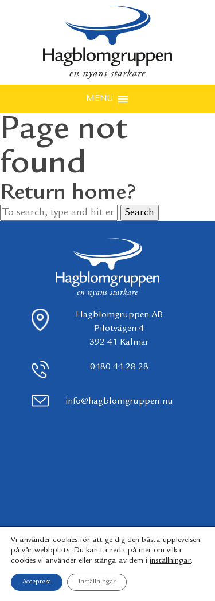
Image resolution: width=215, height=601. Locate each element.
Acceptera (36, 582)
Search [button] (139, 213)
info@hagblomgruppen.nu (119, 402)
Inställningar (97, 582)
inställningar (170, 561)
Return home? (68, 193)
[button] (99, 99)
